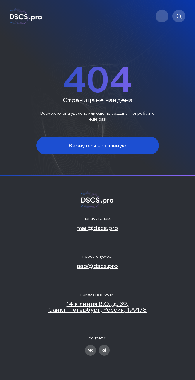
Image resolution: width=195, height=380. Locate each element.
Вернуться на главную (97, 145)
